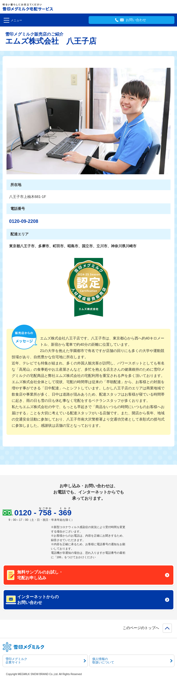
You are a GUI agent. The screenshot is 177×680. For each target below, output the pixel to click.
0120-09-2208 (23, 221)
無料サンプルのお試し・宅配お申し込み (93, 575)
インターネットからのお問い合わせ (93, 600)
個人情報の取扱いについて (132, 660)
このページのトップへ (141, 628)
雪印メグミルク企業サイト (45, 660)
